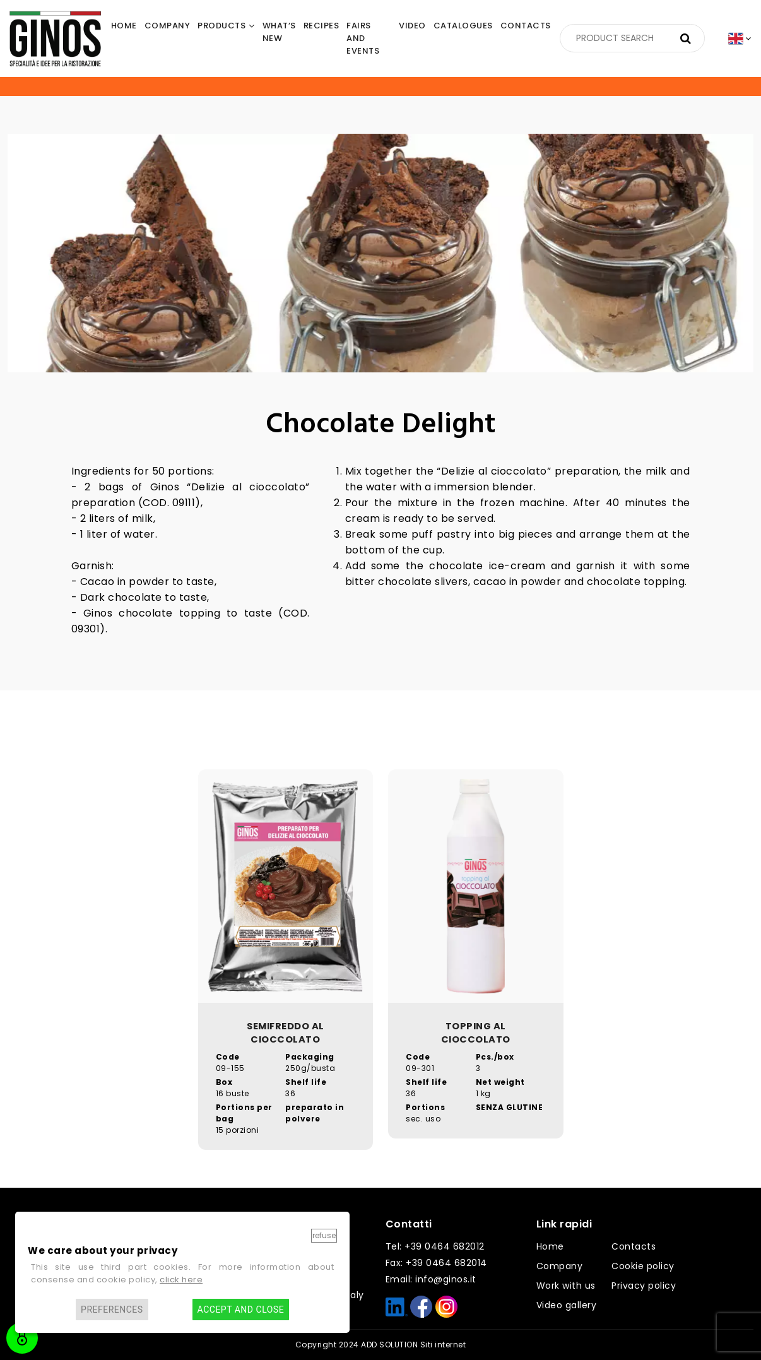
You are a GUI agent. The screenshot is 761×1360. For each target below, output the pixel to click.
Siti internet (443, 1344)
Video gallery (566, 1305)
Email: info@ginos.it (431, 1279)
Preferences (112, 1309)
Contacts (633, 1246)
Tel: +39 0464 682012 (435, 1246)
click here (181, 1280)
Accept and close (240, 1309)
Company (559, 1266)
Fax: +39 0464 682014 (436, 1263)
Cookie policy (643, 1266)
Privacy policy (643, 1285)
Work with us (566, 1285)
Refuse (324, 1235)
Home (550, 1246)
